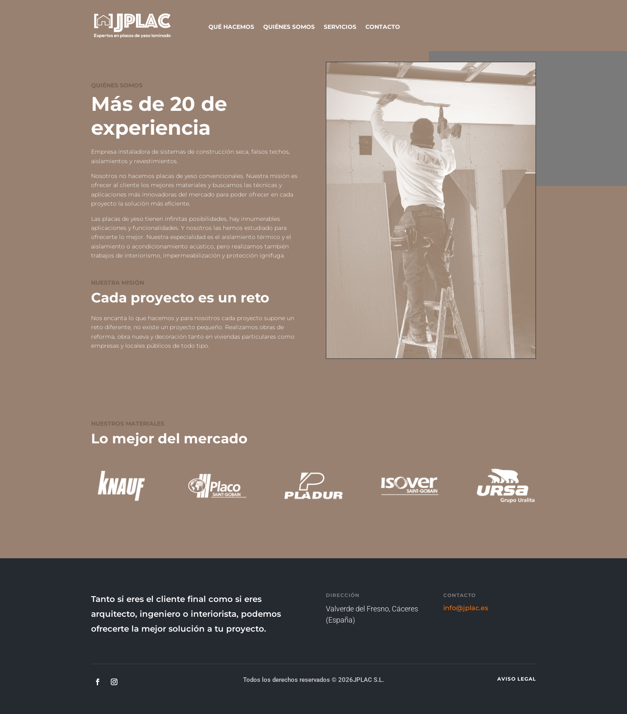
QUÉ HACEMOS (231, 27)
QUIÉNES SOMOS (289, 27)
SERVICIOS (340, 27)
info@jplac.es (465, 608)
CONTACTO (382, 27)
